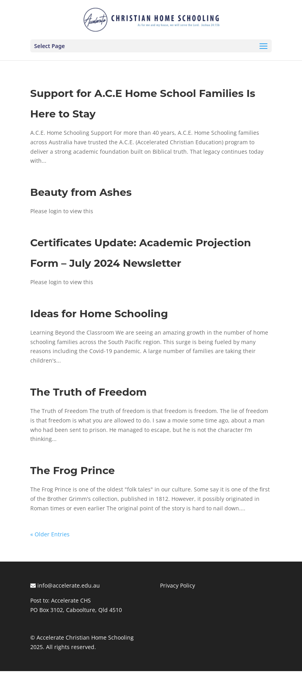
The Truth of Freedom (88, 392)
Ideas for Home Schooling (99, 313)
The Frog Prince (72, 470)
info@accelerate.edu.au (65, 585)
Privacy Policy (177, 585)
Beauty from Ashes (81, 192)
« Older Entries (50, 534)
